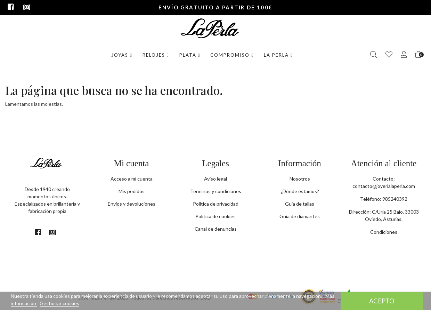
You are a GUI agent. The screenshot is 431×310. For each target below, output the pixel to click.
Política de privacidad (215, 204)
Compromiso (232, 55)
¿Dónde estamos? (299, 191)
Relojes (156, 55)
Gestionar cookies (59, 303)
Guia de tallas (299, 204)
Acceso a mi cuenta (132, 179)
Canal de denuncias (216, 229)
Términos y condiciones (215, 191)
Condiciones (383, 232)
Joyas (121, 55)
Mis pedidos (132, 191)
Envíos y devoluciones (131, 204)
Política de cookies (215, 216)
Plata (190, 55)
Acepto (382, 301)
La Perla (278, 55)
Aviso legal (215, 179)
